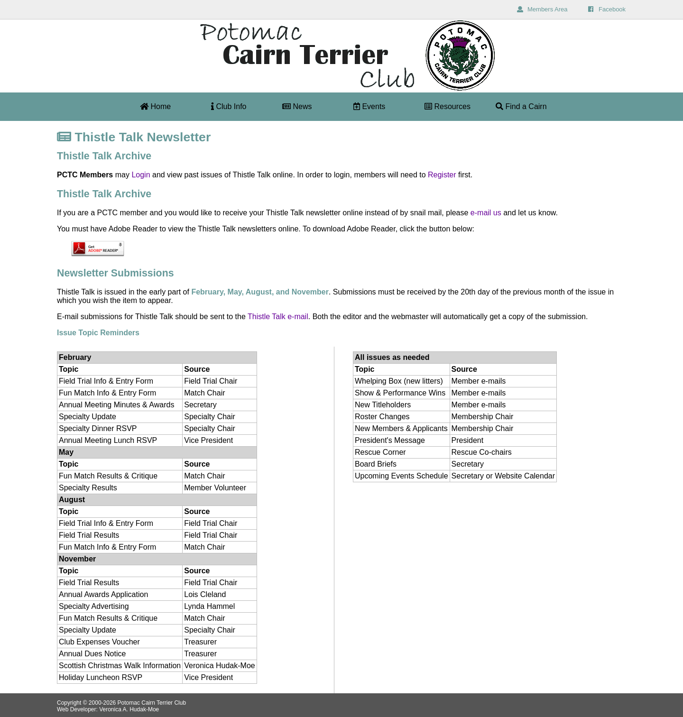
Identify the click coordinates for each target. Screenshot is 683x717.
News (297, 106)
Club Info (228, 106)
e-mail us (486, 213)
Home (155, 106)
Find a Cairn (521, 106)
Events (369, 106)
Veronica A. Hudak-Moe (129, 709)
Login (140, 175)
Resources (448, 106)
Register (442, 175)
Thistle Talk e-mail (278, 317)
